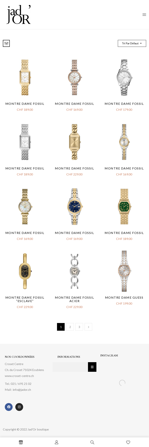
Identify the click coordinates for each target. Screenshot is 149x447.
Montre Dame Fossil (24, 103)
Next (88, 327)
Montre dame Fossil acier (74, 299)
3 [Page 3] (79, 327)
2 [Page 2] (70, 327)
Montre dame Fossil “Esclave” (24, 299)
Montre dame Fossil (74, 168)
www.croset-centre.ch (19, 376)
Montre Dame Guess (124, 297)
